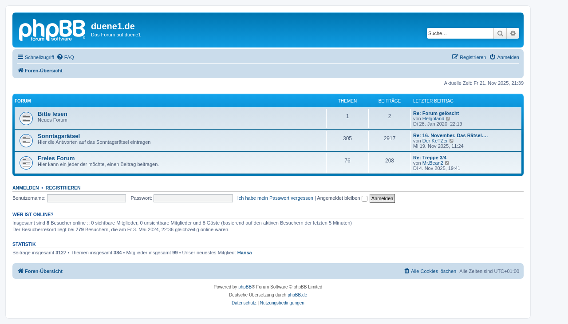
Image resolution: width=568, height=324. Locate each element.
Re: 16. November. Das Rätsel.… (450, 135)
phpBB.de (297, 294)
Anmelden (25, 187)
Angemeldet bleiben (342, 198)
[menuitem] (65, 57)
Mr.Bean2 (432, 163)
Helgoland (433, 118)
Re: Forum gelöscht (436, 113)
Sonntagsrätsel (59, 136)
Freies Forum (56, 158)
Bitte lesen (52, 114)
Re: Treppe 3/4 (429, 157)
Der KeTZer (435, 140)
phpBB (245, 286)
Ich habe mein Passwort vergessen (275, 198)
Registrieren (63, 187)
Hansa (244, 252)
